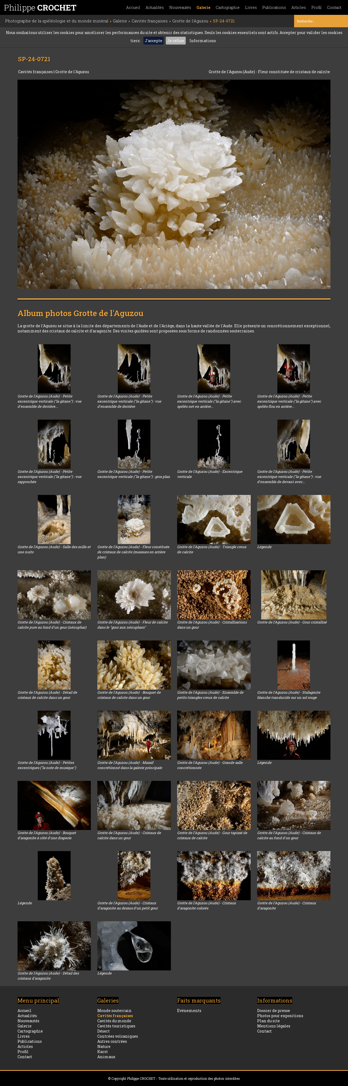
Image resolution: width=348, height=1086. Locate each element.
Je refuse (175, 40)
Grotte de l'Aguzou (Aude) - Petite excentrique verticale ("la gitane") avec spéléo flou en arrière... (289, 401)
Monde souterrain (114, 1010)
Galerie (203, 7)
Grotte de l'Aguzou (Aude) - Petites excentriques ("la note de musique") (47, 765)
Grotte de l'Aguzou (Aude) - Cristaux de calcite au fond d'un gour (289, 835)
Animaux (106, 1056)
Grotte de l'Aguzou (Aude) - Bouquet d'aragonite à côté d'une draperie (47, 835)
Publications (274, 7)
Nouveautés (180, 7)
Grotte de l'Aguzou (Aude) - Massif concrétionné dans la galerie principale (129, 765)
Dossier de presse (273, 1010)
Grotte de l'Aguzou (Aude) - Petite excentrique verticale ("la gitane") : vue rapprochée (49, 476)
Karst (102, 1051)
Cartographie (228, 7)
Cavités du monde (114, 1020)
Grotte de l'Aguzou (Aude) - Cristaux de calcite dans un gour (129, 835)
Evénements (189, 1010)
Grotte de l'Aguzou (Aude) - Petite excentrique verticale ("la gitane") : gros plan (133, 474)
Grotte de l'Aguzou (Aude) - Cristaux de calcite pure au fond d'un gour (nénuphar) (52, 625)
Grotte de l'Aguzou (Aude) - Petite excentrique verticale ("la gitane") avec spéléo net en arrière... (209, 401)
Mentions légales (273, 1025)
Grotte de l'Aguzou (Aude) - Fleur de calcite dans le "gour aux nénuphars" (132, 625)
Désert (103, 1031)
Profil (316, 7)
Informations (202, 40)
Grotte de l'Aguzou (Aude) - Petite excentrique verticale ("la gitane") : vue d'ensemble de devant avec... (289, 476)
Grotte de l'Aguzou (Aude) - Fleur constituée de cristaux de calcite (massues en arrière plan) (133, 551)
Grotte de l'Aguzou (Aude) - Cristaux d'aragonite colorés (206, 905)
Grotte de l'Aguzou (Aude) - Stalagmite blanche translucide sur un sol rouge (288, 695)
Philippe (40, 7)
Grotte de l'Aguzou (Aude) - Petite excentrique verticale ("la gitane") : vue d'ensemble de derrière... (49, 401)
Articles (298, 7)
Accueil (133, 7)
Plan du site (268, 1020)
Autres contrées (112, 1041)
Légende (264, 546)
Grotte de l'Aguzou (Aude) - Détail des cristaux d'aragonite (48, 976)
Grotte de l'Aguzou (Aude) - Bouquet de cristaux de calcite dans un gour (129, 695)
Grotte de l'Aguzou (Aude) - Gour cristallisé (292, 622)
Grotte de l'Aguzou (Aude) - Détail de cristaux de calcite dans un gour (47, 695)
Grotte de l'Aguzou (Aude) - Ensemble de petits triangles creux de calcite (210, 695)
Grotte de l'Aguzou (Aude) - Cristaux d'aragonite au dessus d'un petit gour (127, 905)
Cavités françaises (36, 71)
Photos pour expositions (280, 1015)
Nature (104, 1046)
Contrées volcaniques (117, 1036)
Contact (334, 7)
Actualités (155, 7)
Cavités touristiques (116, 1025)
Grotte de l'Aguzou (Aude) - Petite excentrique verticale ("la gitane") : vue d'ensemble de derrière (129, 401)
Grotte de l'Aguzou (72, 71)
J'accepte (153, 40)
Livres (251, 7)
